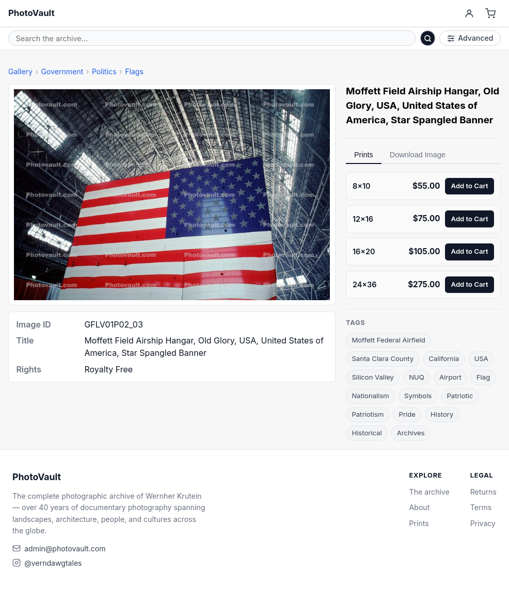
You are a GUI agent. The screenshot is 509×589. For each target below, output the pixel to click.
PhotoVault (31, 13)
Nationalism (370, 395)
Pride (407, 414)
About (419, 507)
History (442, 414)
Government (62, 71)
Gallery (20, 71)
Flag (483, 377)
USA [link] (386, 105)
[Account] (469, 13)
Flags (134, 71)
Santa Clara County (382, 358)
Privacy (483, 523)
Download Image (418, 155)
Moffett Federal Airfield (388, 340)
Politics (104, 71)
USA (481, 358)
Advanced (470, 38)
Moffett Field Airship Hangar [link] (412, 91)
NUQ (416, 377)
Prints (363, 155)
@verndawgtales (53, 563)
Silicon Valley (373, 377)
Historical (366, 433)
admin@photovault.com (64, 548)
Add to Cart (469, 186)
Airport (450, 377)
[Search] (428, 38)
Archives (411, 433)
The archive (429, 491)
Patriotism (368, 414)
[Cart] (491, 13)
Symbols (418, 395)
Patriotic (460, 395)
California (443, 358)
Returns (483, 491)
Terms (480, 507)
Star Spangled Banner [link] (442, 120)
